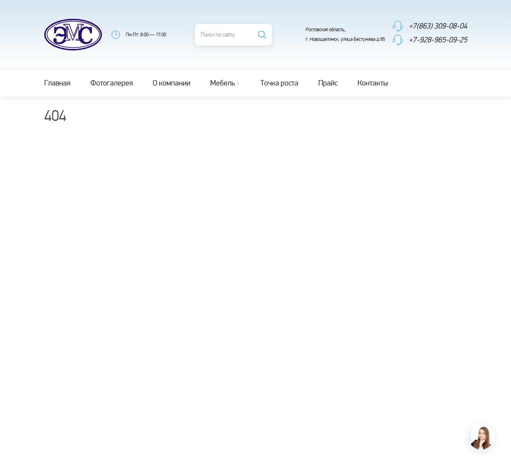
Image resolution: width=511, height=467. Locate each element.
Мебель (225, 83)
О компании (171, 83)
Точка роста (279, 83)
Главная (57, 83)
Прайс (328, 83)
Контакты (373, 83)
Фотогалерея (111, 83)
